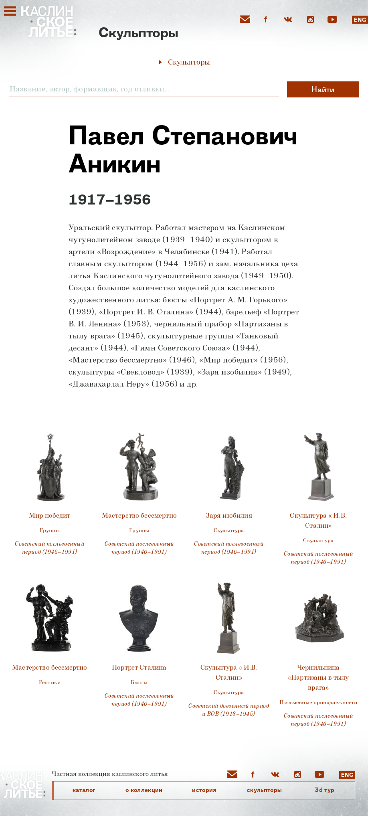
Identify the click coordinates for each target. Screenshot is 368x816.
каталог (84, 790)
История (204, 790)
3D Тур (324, 790)
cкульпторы (264, 790)
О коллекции (144, 790)
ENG (360, 20)
